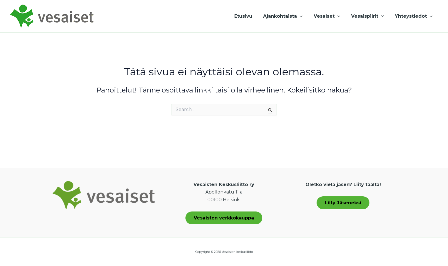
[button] (306, 16)
